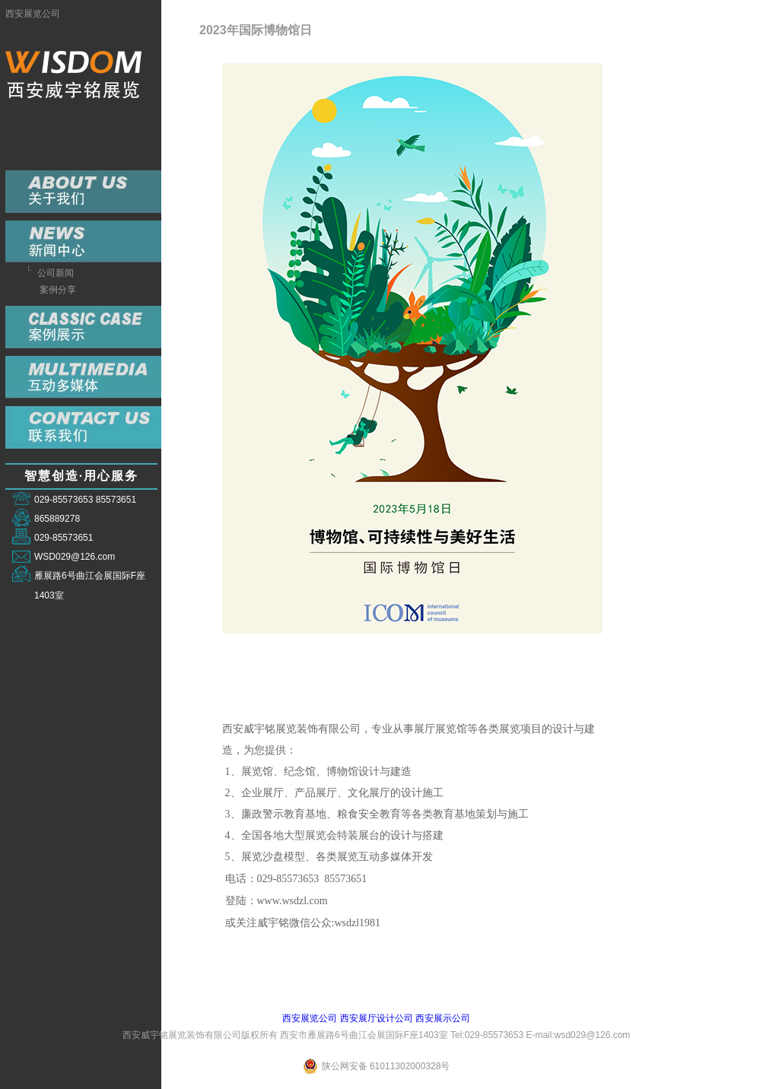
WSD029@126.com (74, 556)
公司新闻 (55, 273)
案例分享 (58, 289)
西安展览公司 (32, 13)
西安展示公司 (442, 1018)
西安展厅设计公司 (376, 1018)
